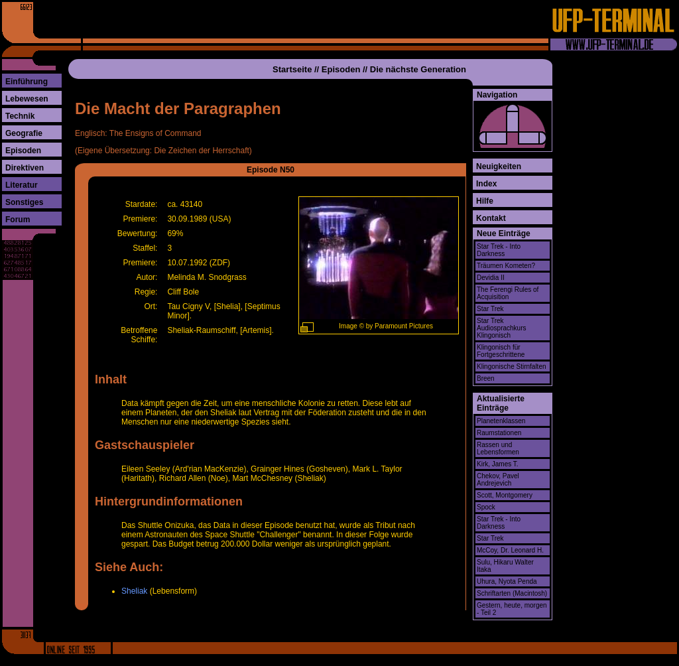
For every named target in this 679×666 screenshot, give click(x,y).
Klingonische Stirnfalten (511, 366)
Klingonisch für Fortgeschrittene (501, 351)
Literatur (21, 185)
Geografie (23, 133)
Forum (17, 219)
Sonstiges (24, 202)
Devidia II (491, 277)
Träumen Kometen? (506, 265)
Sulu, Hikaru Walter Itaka (505, 566)
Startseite (292, 69)
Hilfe (484, 201)
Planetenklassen (501, 421)
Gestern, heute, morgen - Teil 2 (512, 609)
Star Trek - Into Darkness (499, 250)
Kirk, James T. (498, 464)
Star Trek (490, 308)
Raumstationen (499, 432)
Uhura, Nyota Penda (507, 581)
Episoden (23, 150)
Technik (19, 116)
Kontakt (491, 218)
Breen (486, 378)
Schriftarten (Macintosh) (512, 593)
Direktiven (24, 167)
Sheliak (134, 591)
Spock (486, 507)
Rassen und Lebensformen (498, 448)
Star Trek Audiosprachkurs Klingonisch (501, 328)
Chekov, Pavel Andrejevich (498, 479)
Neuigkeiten (498, 166)
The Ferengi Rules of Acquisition (507, 293)
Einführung (26, 81)
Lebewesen (26, 98)
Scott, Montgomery (504, 495)
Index (486, 183)
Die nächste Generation (418, 69)
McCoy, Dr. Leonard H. (510, 550)
